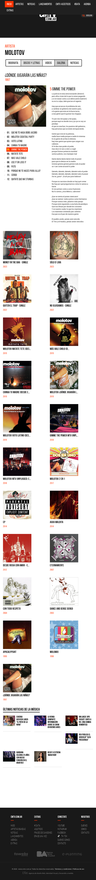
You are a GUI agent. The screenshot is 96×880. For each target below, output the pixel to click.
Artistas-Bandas (18, 829)
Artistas (19, 4)
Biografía (13, 63)
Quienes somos (64, 839)
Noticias (31, 4)
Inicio (9, 4)
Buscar (87, 15)
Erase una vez (40, 836)
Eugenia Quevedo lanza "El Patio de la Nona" (22, 720)
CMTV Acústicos (63, 4)
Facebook (62, 832)
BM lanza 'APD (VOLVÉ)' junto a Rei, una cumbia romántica (85, 720)
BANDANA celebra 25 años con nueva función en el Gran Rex (22, 757)
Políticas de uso (78, 869)
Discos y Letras (32, 63)
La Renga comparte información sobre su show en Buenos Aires (54, 722)
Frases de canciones (43, 832)
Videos (48, 63)
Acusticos (38, 829)
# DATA (37, 825)
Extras (10, 10)
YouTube (61, 825)
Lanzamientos (45, 4)
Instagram (62, 829)
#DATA (77, 4)
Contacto (62, 843)
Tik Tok (62, 836)
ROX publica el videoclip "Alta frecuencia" (85, 737)
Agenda (87, 4)
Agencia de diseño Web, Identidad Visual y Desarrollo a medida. (48, 873)
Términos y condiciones (63, 869)
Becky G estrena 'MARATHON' (54, 753)
